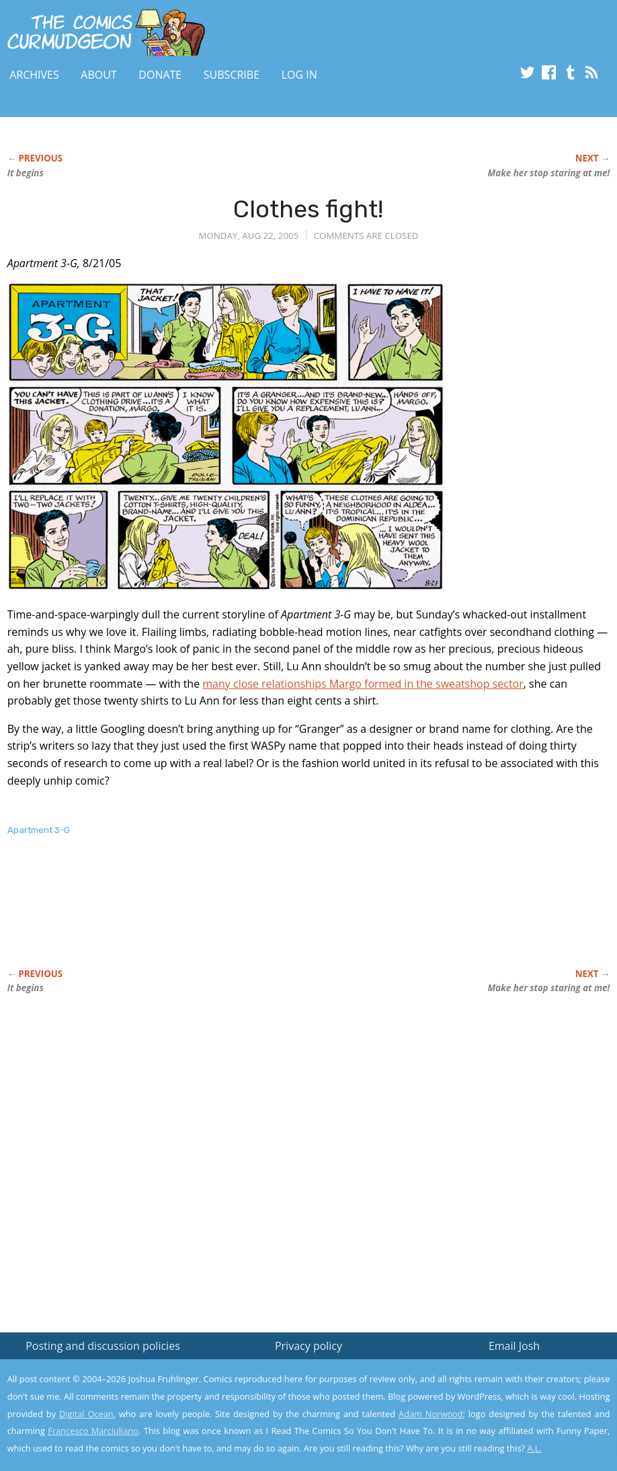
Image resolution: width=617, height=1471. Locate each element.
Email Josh (514, 1345)
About (98, 74)
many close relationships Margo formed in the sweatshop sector (362, 683)
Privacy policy (308, 1345)
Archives (34, 74)
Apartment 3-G (38, 830)
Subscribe (231, 74)
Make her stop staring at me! (549, 173)
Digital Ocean (86, 1414)
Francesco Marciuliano (93, 1431)
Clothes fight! (308, 208)
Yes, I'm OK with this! (503, 1421)
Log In (299, 74)
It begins (25, 173)
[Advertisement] (252, 916)
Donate (159, 74)
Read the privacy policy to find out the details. (497, 1387)
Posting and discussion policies (103, 1345)
